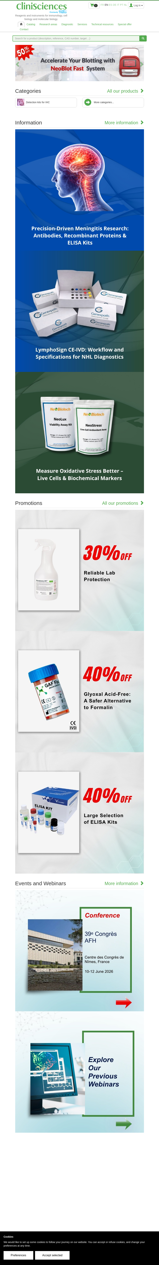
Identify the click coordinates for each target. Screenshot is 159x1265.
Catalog (31, 24)
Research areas (48, 24)
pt (121, 4)
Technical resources (102, 24)
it (118, 4)
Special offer (125, 24)
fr (102, 4)
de (114, 4)
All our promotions (123, 503)
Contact (24, 29)
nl (125, 4)
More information (124, 122)
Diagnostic (67, 24)
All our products (125, 91)
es (110, 4)
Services (82, 24)
